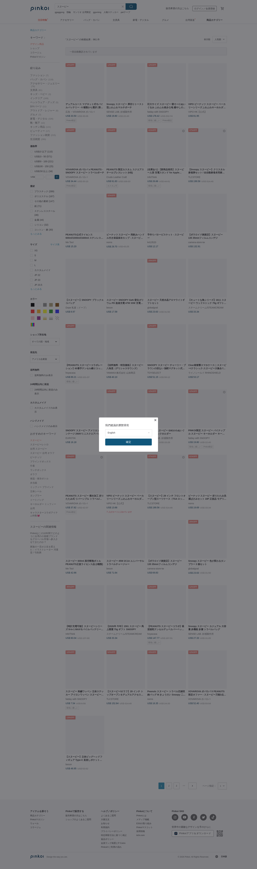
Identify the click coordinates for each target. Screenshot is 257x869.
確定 (128, 442)
